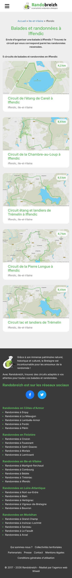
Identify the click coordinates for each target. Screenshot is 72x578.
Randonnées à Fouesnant (19, 442)
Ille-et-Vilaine (36, 20)
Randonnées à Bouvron (18, 508)
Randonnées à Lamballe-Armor (22, 420)
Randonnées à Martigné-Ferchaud (24, 465)
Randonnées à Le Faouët (19, 530)
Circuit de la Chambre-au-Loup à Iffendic (34, 156)
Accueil (22, 20)
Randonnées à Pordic (17, 424)
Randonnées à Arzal (16, 534)
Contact (38, 552)
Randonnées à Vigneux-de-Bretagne (26, 504)
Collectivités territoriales (48, 547)
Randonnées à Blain (16, 496)
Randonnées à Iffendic (17, 481)
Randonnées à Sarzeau (18, 526)
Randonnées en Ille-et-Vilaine (22, 461)
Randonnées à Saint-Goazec (21, 446)
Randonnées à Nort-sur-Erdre (21, 492)
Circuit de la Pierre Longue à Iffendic (30, 268)
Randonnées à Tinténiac (18, 477)
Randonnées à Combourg (19, 469)
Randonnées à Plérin (16, 428)
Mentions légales (54, 552)
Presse (28, 552)
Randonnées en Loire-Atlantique (24, 488)
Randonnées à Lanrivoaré (19, 454)
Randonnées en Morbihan (20, 514)
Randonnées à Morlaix (17, 450)
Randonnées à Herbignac (19, 500)
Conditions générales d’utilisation (36, 557)
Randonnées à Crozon (17, 438)
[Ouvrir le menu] (7, 6)
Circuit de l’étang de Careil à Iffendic (30, 100)
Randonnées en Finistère (19, 434)
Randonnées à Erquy (16, 412)
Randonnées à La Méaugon (20, 416)
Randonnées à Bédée (17, 473)
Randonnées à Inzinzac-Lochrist (23, 522)
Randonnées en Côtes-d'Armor (23, 408)
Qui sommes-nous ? (21, 547)
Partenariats (15, 552)
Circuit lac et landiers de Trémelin (34, 322)
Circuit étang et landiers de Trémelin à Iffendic (29, 212)
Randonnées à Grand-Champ (21, 518)
